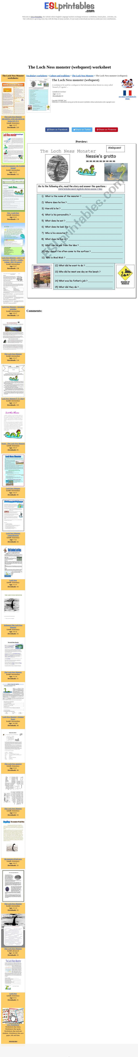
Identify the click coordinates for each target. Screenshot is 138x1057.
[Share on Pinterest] (106, 129)
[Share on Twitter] (82, 129)
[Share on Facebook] (57, 129)
